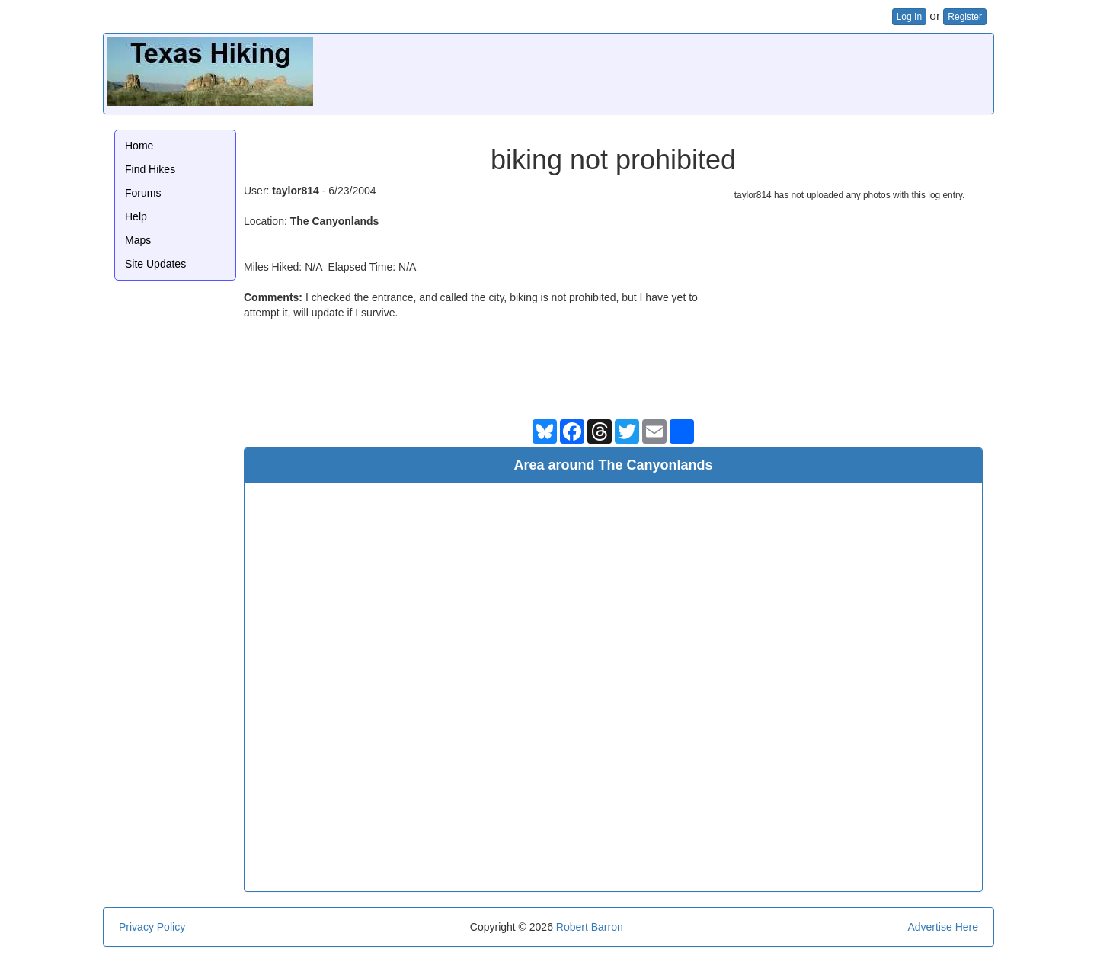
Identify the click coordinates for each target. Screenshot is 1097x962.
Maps (138, 240)
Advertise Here (942, 927)
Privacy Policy (152, 927)
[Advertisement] (712, 71)
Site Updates (155, 264)
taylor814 (295, 190)
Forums (143, 193)
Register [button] (965, 16)
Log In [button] (909, 16)
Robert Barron (589, 927)
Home (139, 145)
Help (136, 216)
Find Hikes (150, 169)
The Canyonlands (334, 221)
